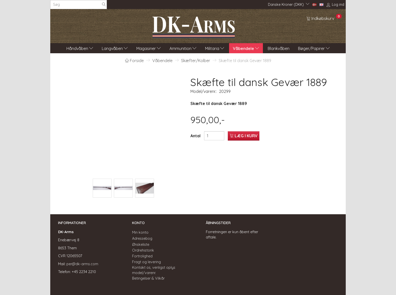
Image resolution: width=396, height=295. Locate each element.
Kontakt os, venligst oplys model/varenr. (153, 270)
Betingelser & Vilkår (148, 278)
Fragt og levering (146, 262)
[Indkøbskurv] (324, 18)
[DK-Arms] (194, 26)
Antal (196, 135)
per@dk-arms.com (82, 264)
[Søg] (104, 4)
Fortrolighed (142, 256)
